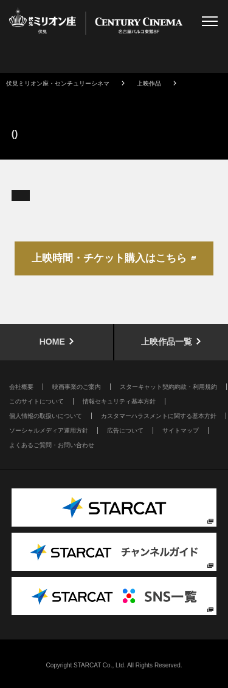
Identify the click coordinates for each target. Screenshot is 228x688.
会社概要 (21, 386)
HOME (52, 341)
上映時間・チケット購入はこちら (109, 258)
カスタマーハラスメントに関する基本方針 (158, 416)
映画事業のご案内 (76, 386)
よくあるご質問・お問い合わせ (51, 445)
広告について (125, 430)
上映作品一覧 (166, 341)
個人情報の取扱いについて (45, 416)
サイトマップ (180, 430)
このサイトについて (36, 401)
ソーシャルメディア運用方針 (48, 430)
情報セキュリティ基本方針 (119, 401)
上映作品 (149, 83)
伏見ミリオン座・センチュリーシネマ (57, 83)
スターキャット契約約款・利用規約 (168, 386)
